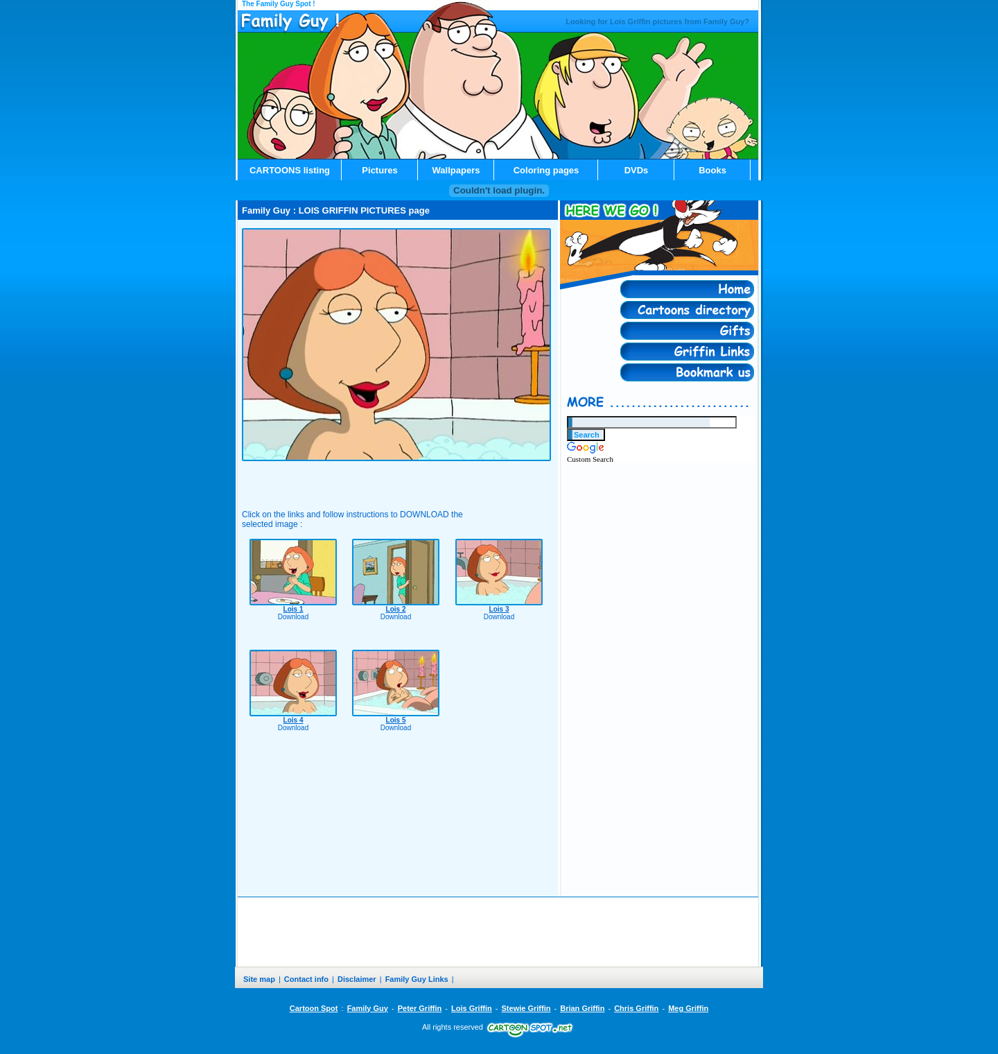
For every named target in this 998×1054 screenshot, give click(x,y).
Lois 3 (499, 609)
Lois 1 (293, 609)
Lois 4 (293, 720)
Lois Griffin (471, 1008)
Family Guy (367, 1008)
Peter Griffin (420, 1008)
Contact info (306, 979)
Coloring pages (546, 170)
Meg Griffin (688, 1008)
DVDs (636, 170)
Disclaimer (357, 979)
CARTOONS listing (290, 170)
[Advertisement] (396, 477)
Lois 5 (396, 720)
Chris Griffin (636, 1008)
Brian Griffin (582, 1008)
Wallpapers (456, 170)
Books (712, 170)
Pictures (379, 170)
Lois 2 (396, 609)
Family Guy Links (416, 979)
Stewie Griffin (526, 1008)
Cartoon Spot (314, 1008)
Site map (259, 979)
